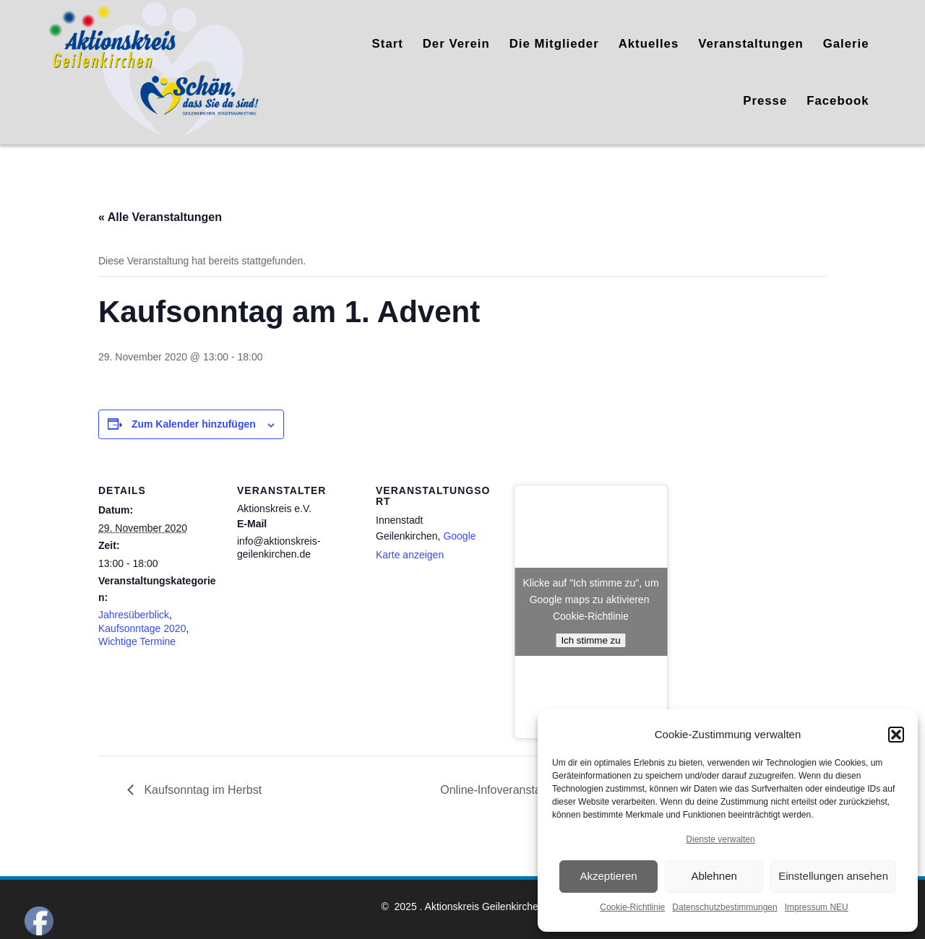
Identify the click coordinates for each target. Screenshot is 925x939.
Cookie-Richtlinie (632, 907)
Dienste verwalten (720, 839)
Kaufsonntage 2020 (142, 628)
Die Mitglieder (554, 44)
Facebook (837, 101)
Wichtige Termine (137, 641)
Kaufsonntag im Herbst (201, 790)
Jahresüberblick (133, 614)
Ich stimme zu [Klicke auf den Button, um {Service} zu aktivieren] (590, 640)
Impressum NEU (816, 907)
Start (387, 44)
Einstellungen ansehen (833, 876)
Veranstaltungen (751, 44)
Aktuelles (649, 44)
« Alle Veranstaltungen (160, 217)
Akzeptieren (608, 876)
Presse (765, 101)
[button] (896, 734)
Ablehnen (713, 876)
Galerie (846, 44)
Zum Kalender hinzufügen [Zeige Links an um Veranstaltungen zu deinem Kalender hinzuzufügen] (194, 424)
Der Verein (456, 44)
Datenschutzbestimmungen (724, 907)
